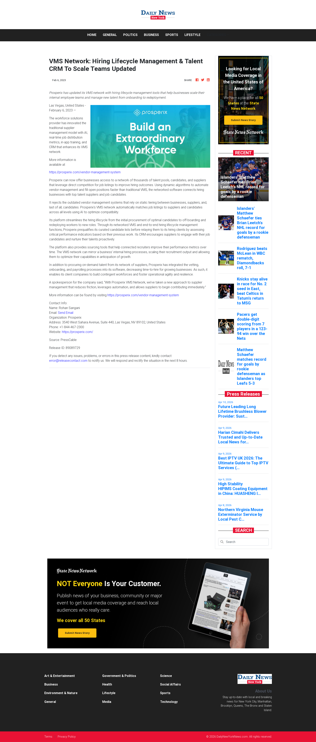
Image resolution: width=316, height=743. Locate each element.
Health (107, 684)
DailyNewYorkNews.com (232, 736)
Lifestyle (192, 35)
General (110, 35)
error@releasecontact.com (68, 361)
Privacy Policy (67, 736)
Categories (216, 35)
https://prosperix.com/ (77, 332)
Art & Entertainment (59, 676)
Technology (169, 702)
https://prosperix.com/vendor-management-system (85, 172)
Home (93, 34)
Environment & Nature (60, 693)
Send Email (65, 313)
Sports (171, 35)
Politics (130, 35)
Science (166, 676)
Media (106, 702)
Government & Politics (119, 676)
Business (151, 35)
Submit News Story (243, 120)
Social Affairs (170, 684)
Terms (48, 736)
